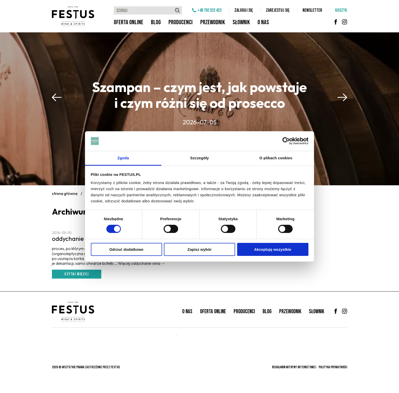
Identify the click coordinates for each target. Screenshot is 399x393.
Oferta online (128, 22)
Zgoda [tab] (123, 158)
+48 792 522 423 (209, 10)
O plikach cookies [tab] (275, 158)
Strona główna (64, 193)
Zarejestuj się (278, 10)
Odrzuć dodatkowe (126, 249)
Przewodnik (212, 22)
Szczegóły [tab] (199, 158)
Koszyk (341, 10)
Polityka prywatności (333, 367)
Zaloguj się (243, 10)
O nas (263, 22)
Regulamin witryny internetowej (294, 367)
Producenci (180, 22)
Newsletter (312, 10)
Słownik (241, 22)
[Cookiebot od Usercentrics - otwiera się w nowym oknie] (286, 141)
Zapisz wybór (199, 249)
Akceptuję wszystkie (272, 249)
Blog (156, 22)
